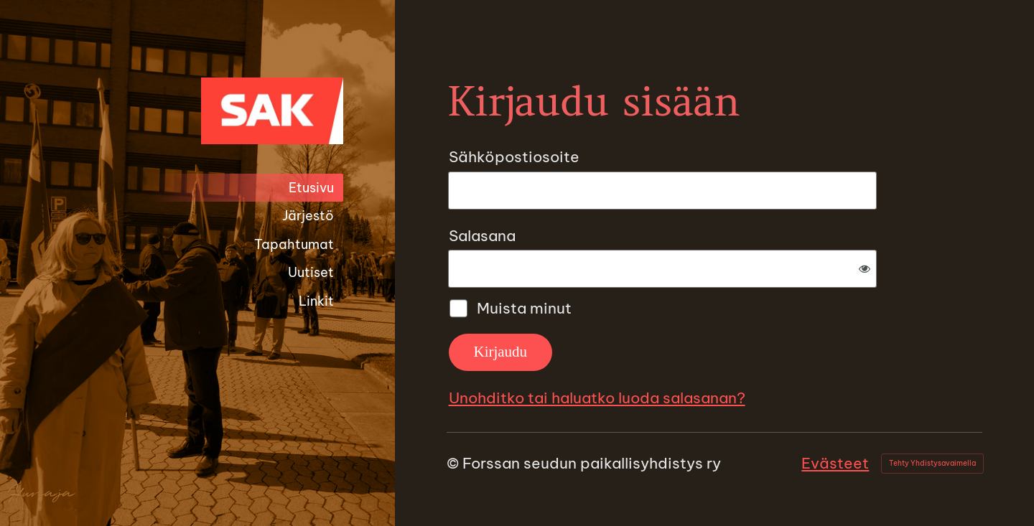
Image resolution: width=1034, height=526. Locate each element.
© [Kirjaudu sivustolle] (454, 463)
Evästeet (835, 463)
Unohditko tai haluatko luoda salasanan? (597, 398)
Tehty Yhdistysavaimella (932, 463)
